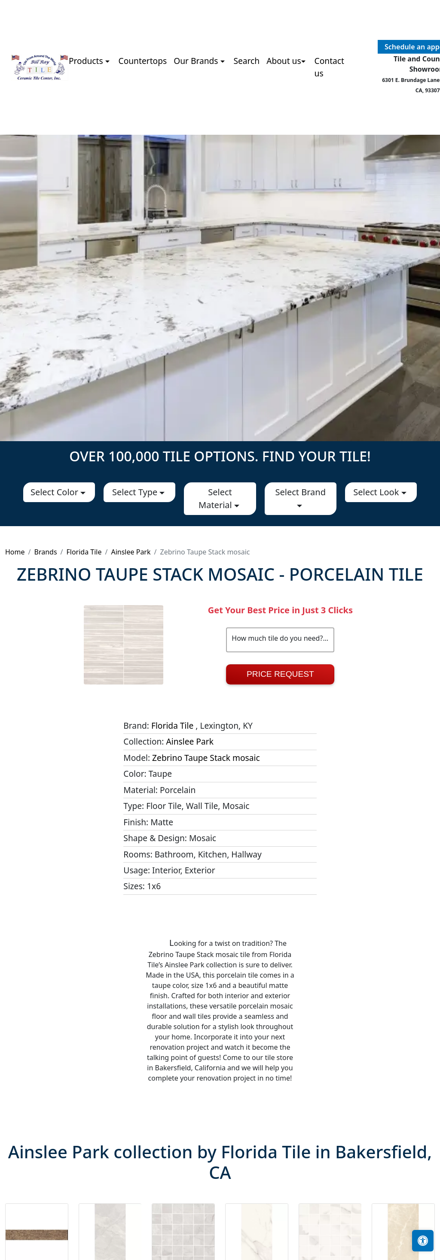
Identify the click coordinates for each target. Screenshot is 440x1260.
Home (15, 552)
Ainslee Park (130, 552)
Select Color (55, 492)
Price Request (280, 673)
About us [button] (283, 61)
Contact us (329, 67)
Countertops (143, 61)
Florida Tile (84, 552)
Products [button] (87, 61)
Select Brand (300, 492)
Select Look (377, 492)
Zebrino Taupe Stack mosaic (206, 757)
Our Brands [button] (197, 61)
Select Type (135, 492)
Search (246, 61)
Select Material (216, 498)
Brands (45, 552)
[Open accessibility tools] (423, 1240)
